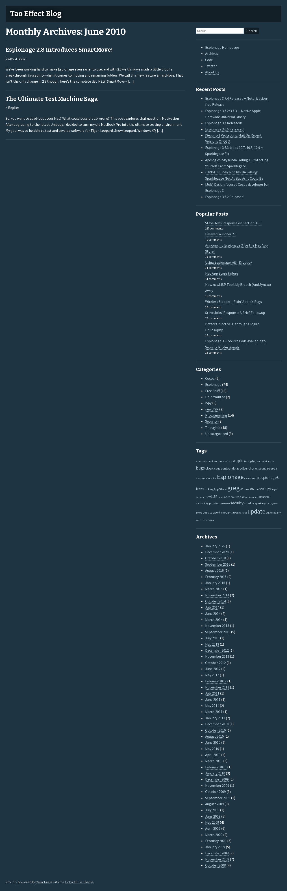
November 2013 (217, 625)
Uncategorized (216, 433)
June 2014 (212, 613)
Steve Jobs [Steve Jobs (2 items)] (202, 512)
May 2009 (212, 822)
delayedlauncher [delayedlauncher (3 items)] (243, 468)
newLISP (211, 409)
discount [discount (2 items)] (260, 468)
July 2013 (212, 638)
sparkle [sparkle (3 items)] (249, 503)
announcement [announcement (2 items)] (223, 461)
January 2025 (215, 546)
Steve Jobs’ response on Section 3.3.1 (233, 223)
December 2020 (217, 552)
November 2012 (217, 656)
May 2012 (212, 675)
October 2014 (215, 601)
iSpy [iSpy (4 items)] (268, 489)
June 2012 (212, 668)
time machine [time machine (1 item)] (240, 512)
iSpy (208, 403)
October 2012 (215, 662)
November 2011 (217, 687)
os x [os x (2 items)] (242, 496)
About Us (212, 72)
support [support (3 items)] (214, 512)
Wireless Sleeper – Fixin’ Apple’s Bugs (233, 301)
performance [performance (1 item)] (251, 497)
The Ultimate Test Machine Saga (52, 98)
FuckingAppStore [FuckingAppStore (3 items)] (215, 489)
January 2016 (215, 582)
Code (209, 59)
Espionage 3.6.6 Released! (224, 129)
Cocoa (210, 378)
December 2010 (217, 724)
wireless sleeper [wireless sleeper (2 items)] (205, 520)
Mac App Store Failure (221, 273)
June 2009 (212, 816)
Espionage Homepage (222, 47)
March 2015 (213, 589)
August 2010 (214, 736)
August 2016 (214, 570)
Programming (216, 415)
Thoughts (212, 427)
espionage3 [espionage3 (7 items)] (269, 477)
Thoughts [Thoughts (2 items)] (227, 512)
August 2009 (214, 804)
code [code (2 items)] (217, 468)
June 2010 (212, 742)
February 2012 (215, 681)
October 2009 (215, 791)
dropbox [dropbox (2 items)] (271, 468)
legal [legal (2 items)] (274, 489)
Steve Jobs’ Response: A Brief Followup (235, 312)
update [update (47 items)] (256, 511)
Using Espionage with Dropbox (228, 262)
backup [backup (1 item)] (248, 461)
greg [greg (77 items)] (233, 488)
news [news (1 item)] (220, 497)
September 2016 (217, 564)
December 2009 (217, 779)
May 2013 (212, 644)
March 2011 (213, 711)
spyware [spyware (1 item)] (274, 503)
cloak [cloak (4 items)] (209, 468)
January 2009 (215, 847)
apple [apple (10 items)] (238, 460)
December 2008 (217, 853)
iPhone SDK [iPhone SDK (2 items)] (257, 489)
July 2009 (212, 810)
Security (211, 421)
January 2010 (215, 773)
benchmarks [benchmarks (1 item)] (267, 461)
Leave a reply (15, 58)
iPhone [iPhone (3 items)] (245, 489)
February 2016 (215, 576)
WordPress (44, 882)
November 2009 (217, 785)
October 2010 (215, 730)
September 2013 (217, 632)
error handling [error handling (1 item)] (209, 478)
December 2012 (217, 650)
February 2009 (215, 840)
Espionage (213, 384)
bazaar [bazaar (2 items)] (256, 461)
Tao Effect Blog (35, 13)
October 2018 (215, 558)
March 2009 (213, 834)
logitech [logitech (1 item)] (200, 497)
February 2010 (215, 767)
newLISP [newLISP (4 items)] (210, 496)
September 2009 (217, 798)
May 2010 (212, 748)
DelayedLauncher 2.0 (220, 234)
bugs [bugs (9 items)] (200, 468)
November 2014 (217, 595)
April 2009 (212, 828)
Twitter (211, 66)
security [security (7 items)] (237, 503)
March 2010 (213, 761)
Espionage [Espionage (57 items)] (230, 477)
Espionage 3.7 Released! (223, 123)
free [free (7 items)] (199, 488)
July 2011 (212, 693)
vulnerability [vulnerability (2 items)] (273, 512)
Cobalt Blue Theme (79, 882)
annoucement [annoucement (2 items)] (204, 461)
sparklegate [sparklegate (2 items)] (262, 503)
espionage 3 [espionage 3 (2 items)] (251, 478)
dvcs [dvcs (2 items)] (198, 478)
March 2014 (213, 619)
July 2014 (212, 607)
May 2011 (212, 705)
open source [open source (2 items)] (231, 496)
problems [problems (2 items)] (215, 503)
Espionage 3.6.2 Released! (224, 196)
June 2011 (212, 699)
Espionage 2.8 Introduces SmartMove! (59, 49)
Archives (211, 53)
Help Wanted (215, 397)
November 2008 (217, 859)
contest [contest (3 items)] (226, 468)
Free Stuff (212, 390)
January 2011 (215, 718)
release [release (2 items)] (225, 503)
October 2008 (215, 865)
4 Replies (13, 107)
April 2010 (212, 754)
